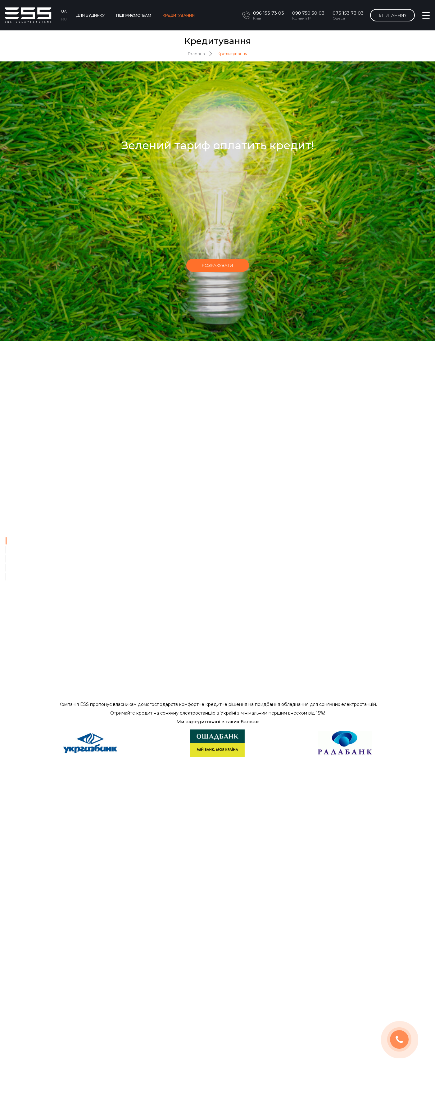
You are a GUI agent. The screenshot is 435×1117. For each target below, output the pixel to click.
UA (64, 11)
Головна (196, 53)
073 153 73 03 (348, 13)
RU (64, 18)
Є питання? (392, 14)
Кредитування (179, 15)
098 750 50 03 (308, 13)
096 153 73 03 (268, 13)
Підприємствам (133, 15)
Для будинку (90, 15)
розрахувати (217, 264)
